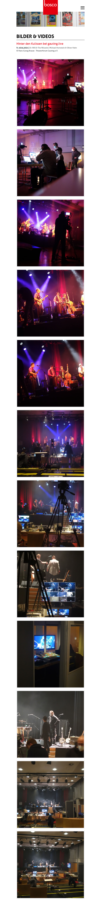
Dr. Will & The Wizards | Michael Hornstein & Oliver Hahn (53, 48)
